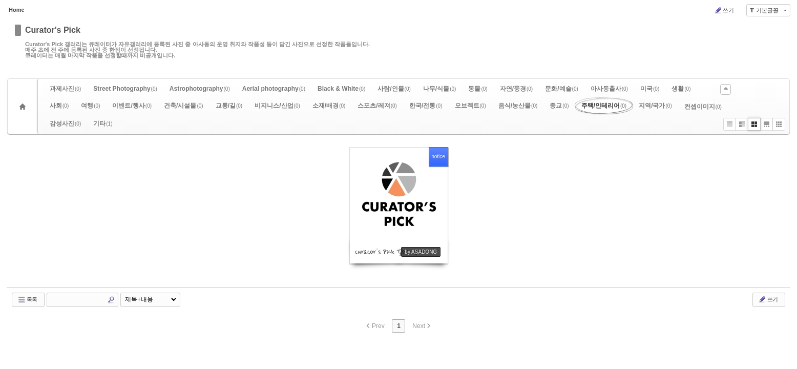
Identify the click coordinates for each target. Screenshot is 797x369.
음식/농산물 (518, 105)
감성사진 (65, 123)
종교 (559, 105)
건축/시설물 (183, 105)
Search (111, 300)
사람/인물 (394, 88)
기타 (102, 123)
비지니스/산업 (277, 105)
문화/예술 (561, 88)
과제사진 (65, 88)
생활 (681, 88)
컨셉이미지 (703, 106)
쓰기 (724, 10)
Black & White (341, 88)
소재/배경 (329, 105)
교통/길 (229, 105)
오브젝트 (470, 105)
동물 (477, 88)
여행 (90, 105)
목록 (27, 299)
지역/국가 (655, 105)
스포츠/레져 (377, 105)
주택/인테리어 (604, 105)
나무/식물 (439, 88)
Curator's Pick (52, 30)
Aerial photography (273, 88)
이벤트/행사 (132, 105)
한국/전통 (426, 105)
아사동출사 (609, 88)
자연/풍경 (516, 88)
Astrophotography (200, 88)
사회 (59, 105)
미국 (649, 88)
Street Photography (125, 88)
